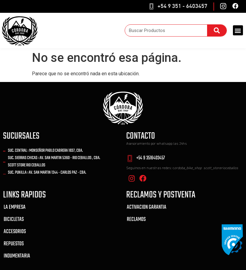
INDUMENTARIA (17, 256)
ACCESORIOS (15, 231)
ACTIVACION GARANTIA (146, 207)
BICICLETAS (14, 219)
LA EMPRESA (15, 207)
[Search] (217, 30)
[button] (238, 30)
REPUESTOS (14, 244)
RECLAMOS (136, 219)
